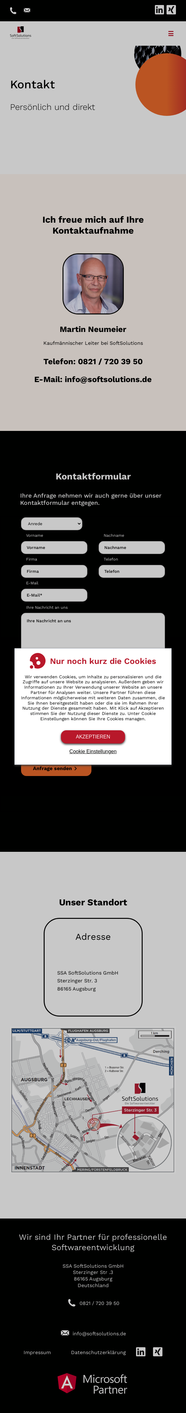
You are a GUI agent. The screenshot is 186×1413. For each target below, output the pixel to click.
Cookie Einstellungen (93, 751)
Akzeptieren (93, 736)
